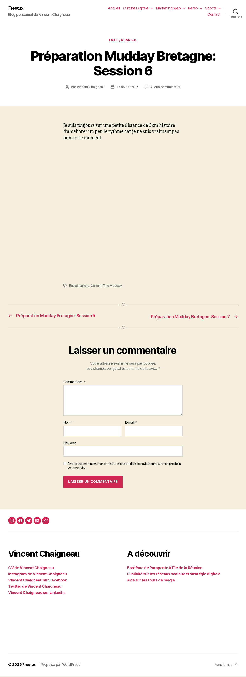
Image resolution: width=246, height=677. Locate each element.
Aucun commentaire (166, 88)
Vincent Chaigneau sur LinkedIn (36, 593)
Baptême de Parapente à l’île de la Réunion (164, 568)
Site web (69, 444)
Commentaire (74, 383)
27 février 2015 (127, 88)
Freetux (17, 8)
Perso (193, 8)
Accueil (114, 8)
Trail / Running (123, 41)
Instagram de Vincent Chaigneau (37, 575)
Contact (214, 14)
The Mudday (113, 287)
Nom (68, 423)
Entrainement (79, 287)
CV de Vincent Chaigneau (31, 568)
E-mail (131, 423)
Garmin (96, 287)
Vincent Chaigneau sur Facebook (37, 581)
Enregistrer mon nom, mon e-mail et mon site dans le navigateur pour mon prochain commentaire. (124, 466)
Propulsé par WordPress (60, 665)
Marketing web (168, 8)
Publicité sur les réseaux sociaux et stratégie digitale (173, 575)
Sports (211, 8)
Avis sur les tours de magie (151, 581)
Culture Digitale (136, 8)
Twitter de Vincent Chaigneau (34, 587)
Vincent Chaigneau (89, 88)
